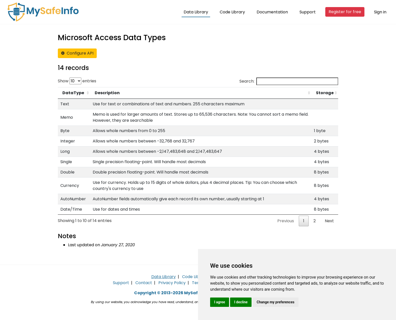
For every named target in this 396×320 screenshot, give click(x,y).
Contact (143, 283)
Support (308, 12)
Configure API (77, 53)
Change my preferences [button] (275, 302)
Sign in (380, 12)
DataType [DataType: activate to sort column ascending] (73, 93)
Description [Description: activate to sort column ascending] (107, 93)
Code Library (232, 12)
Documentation (272, 12)
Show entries (77, 81)
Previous (285, 221)
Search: (288, 81)
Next (329, 221)
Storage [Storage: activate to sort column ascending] (325, 93)
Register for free (345, 12)
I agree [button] (219, 302)
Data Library (196, 12)
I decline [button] (240, 302)
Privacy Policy (172, 283)
